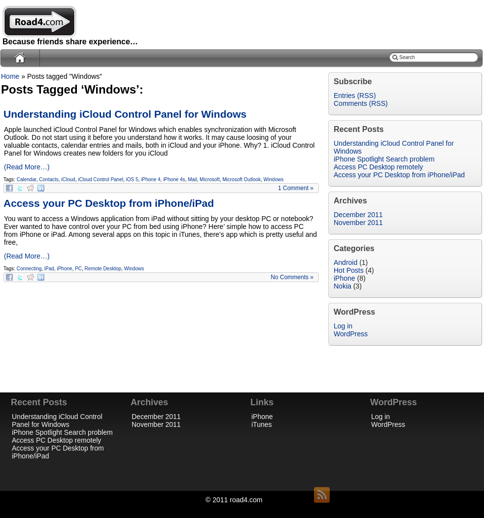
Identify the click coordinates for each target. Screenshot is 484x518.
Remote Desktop (103, 268)
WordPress (351, 334)
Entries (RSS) (355, 95)
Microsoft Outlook (241, 179)
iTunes (261, 424)
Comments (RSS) (361, 103)
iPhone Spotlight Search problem (62, 432)
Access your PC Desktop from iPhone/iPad (108, 203)
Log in (343, 326)
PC (78, 268)
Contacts (48, 179)
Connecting (29, 268)
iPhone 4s (174, 179)
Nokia (342, 286)
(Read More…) (27, 167)
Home (10, 76)
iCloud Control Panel (100, 179)
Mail (192, 179)
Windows (274, 179)
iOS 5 (132, 179)
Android (345, 262)
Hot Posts (349, 270)
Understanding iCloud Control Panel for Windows (124, 114)
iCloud (68, 179)
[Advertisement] (424, 152)
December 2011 (358, 215)
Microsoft (210, 179)
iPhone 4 (150, 179)
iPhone (64, 268)
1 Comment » (295, 188)
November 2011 (358, 223)
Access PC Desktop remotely (56, 440)
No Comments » (292, 277)
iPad (49, 268)
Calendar (26, 179)
